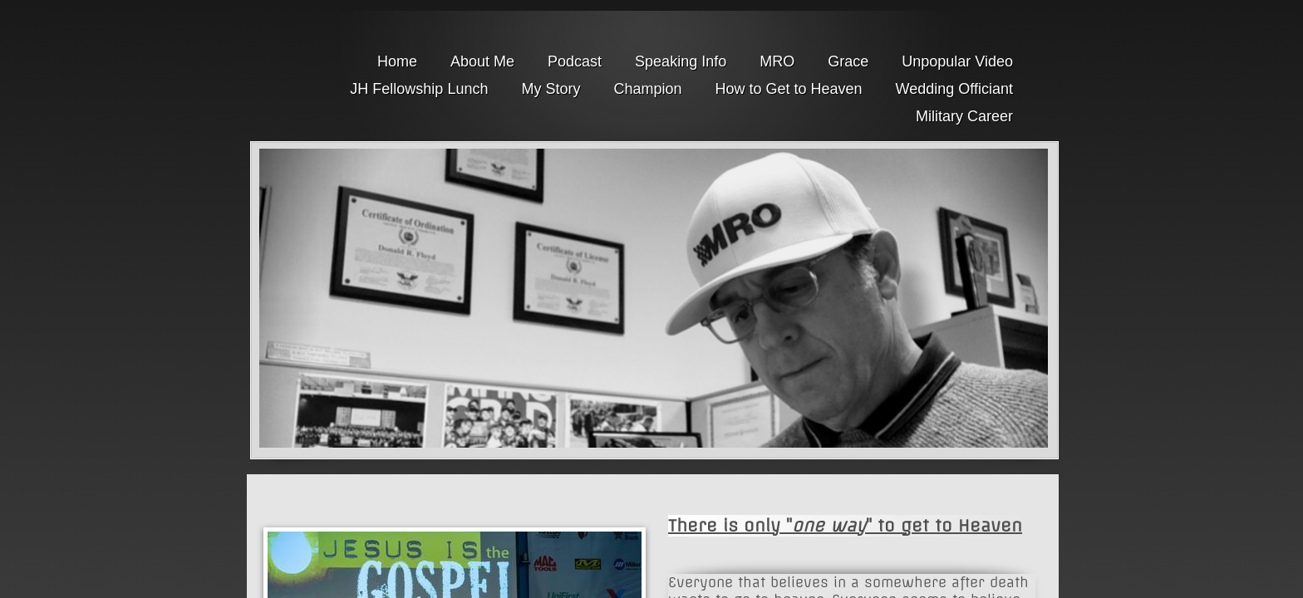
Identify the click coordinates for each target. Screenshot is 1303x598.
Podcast (575, 61)
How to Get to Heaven (788, 89)
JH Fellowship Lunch (419, 89)
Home (397, 61)
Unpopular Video (957, 61)
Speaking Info (680, 61)
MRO (777, 61)
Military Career (964, 116)
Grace (848, 61)
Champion (647, 89)
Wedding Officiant (954, 89)
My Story (550, 89)
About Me (482, 61)
